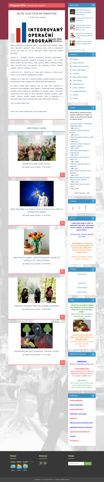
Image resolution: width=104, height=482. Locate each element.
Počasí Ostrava (82, 287)
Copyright (37, 479)
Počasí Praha (82, 274)
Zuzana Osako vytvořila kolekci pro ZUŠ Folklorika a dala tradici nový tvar (84, 36)
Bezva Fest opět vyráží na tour (36, 164)
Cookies (75, 98)
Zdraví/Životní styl (78, 84)
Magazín (75, 59)
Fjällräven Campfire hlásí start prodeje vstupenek (37, 306)
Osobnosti (76, 73)
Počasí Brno (82, 283)
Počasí (31, 462)
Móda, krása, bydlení (79, 70)
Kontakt (57, 479)
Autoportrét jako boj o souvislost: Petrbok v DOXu (36, 351)
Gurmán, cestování (79, 88)
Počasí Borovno (82, 292)
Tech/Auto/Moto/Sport (79, 91)
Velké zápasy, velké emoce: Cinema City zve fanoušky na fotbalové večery (83, 12)
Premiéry (75, 95)
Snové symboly (77, 80)
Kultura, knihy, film (78, 63)
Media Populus (65, 479)
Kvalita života (24, 103)
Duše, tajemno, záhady (80, 77)
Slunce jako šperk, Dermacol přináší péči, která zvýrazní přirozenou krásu (83, 28)
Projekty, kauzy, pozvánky (38, 17)
